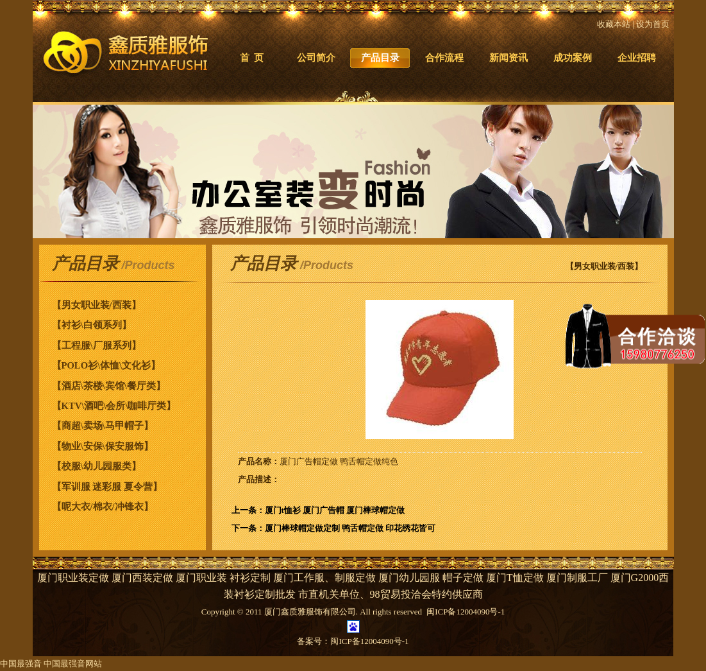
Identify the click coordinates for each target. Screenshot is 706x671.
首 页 (252, 58)
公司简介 (316, 58)
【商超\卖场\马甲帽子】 (102, 426)
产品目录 (380, 58)
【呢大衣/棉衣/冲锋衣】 (102, 506)
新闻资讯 (508, 58)
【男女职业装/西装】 (96, 305)
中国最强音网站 (73, 663)
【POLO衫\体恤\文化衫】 (106, 365)
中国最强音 (21, 663)
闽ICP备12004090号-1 (369, 641)
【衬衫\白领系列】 (91, 325)
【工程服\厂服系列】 (96, 345)
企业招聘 (637, 58)
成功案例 (572, 58)
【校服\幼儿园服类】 (96, 466)
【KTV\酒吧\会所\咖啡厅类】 (114, 406)
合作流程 (444, 58)
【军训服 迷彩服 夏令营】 (107, 487)
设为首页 (652, 24)
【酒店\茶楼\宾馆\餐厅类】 (108, 386)
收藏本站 (613, 24)
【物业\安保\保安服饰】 (102, 446)
